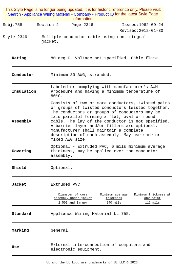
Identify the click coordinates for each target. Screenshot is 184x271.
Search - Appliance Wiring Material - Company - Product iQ (61, 14)
